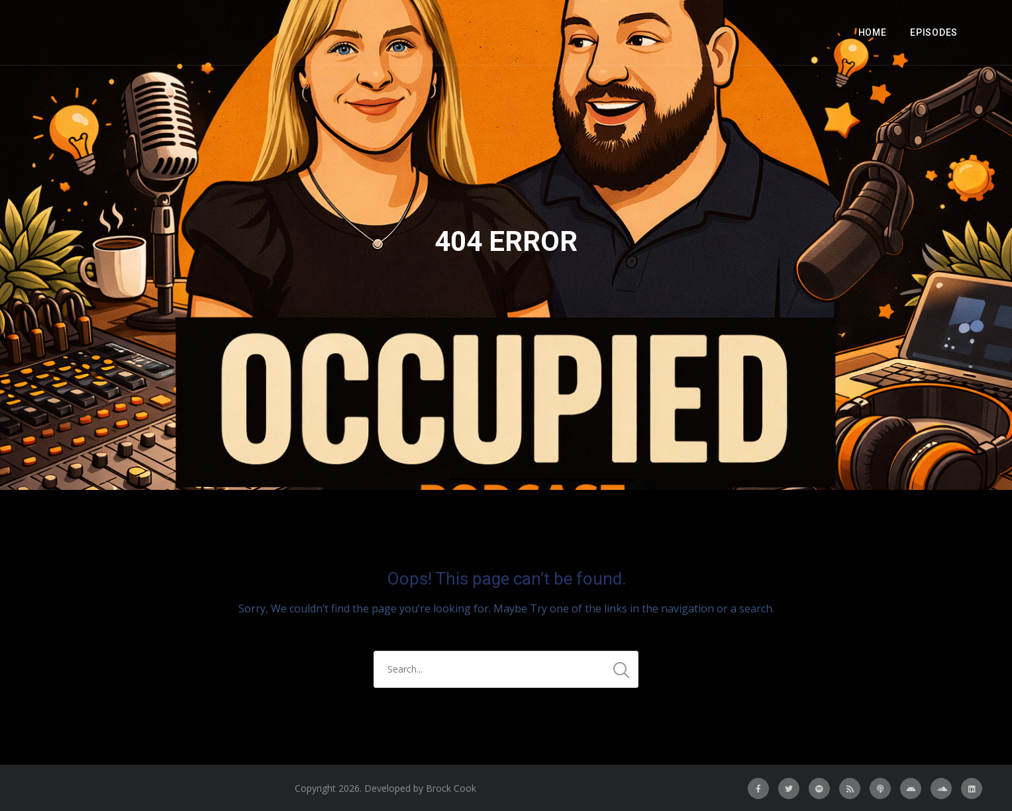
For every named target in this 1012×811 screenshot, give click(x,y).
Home (872, 32)
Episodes (934, 32)
